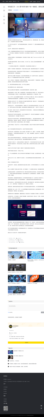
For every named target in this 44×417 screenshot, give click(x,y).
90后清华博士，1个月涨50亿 (14, 360)
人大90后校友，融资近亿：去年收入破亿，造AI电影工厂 (16, 295)
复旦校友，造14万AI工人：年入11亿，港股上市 (15, 272)
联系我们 (5, 389)
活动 (18, 1)
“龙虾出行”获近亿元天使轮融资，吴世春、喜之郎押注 (18, 366)
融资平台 (10, 1)
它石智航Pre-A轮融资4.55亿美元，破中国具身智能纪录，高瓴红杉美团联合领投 (22, 363)
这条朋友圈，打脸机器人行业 (19, 350)
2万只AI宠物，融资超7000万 (18, 355)
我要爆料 (5, 401)
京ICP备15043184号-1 (30, 415)
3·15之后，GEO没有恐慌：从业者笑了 (14, 283)
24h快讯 (7, 1)
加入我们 (5, 391)
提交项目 (26, 1)
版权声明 (5, 393)
